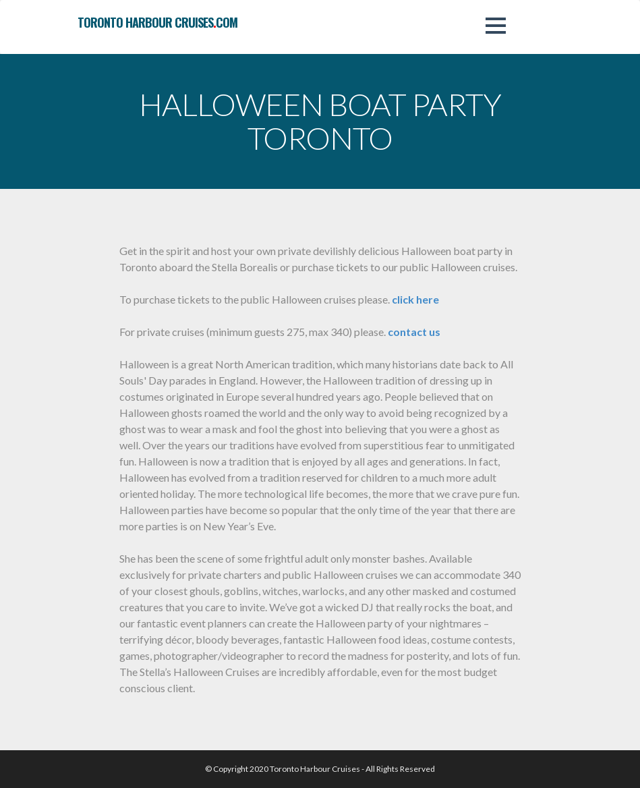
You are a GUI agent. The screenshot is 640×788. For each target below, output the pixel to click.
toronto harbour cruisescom (157, 22)
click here (415, 299)
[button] (496, 26)
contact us (414, 331)
